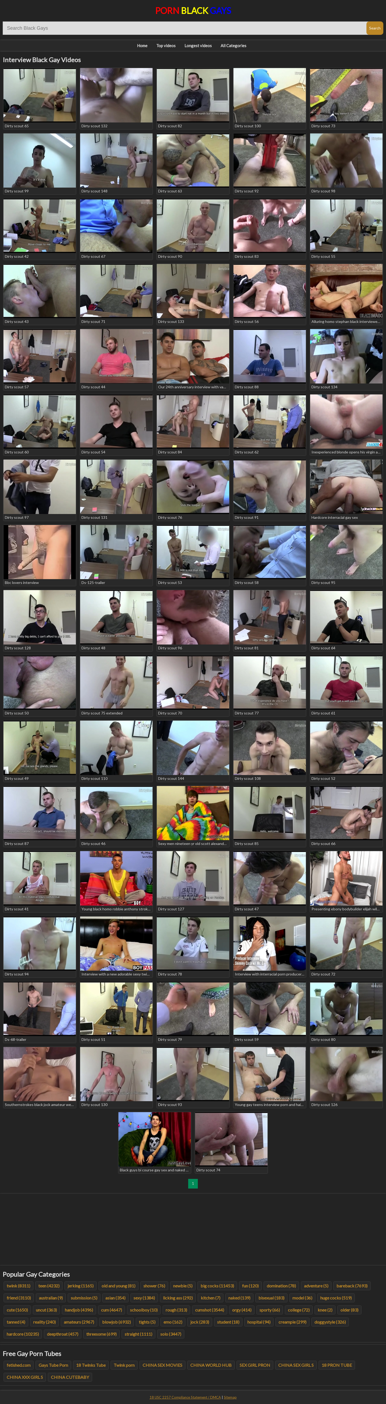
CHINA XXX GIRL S (25, 1377)
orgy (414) (241, 1309)
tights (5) (147, 1321)
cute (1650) (17, 1309)
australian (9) (51, 1297)
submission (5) (84, 1297)
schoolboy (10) (144, 1309)
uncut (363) (46, 1309)
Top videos (166, 45)
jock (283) (199, 1321)
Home (142, 45)
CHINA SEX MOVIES (162, 1365)
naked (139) (239, 1297)
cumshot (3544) (209, 1309)
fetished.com (19, 1365)
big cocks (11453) (217, 1285)
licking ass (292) (178, 1297)
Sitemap (230, 1397)
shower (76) (154, 1285)
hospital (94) (258, 1321)
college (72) (299, 1309)
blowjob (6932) (116, 1321)
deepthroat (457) (62, 1333)
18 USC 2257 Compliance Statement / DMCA (185, 1397)
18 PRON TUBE (337, 1365)
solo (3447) (170, 1333)
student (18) (228, 1321)
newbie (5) (182, 1285)
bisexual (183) (271, 1297)
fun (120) (250, 1285)
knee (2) (325, 1309)
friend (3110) (19, 1297)
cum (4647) (111, 1309)
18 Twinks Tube (91, 1365)
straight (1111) (138, 1333)
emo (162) (173, 1321)
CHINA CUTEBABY (70, 1377)
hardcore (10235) (23, 1333)
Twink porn (124, 1365)
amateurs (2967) (79, 1321)
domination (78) (281, 1285)
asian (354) (115, 1297)
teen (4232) (49, 1285)
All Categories (233, 45)
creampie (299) (292, 1321)
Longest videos (198, 45)
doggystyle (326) (330, 1321)
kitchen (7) (210, 1297)
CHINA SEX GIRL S (296, 1365)
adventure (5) (316, 1285)
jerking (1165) (81, 1285)
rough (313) (176, 1309)
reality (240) (44, 1321)
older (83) (349, 1309)
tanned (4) (16, 1321)
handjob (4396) (79, 1309)
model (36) (302, 1297)
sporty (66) (269, 1309)
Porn (193, 10)
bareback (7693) (352, 1285)
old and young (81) (118, 1285)
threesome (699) (101, 1333)
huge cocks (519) (336, 1297)
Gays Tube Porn (53, 1365)
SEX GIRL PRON (255, 1365)
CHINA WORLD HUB (211, 1365)
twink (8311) (18, 1285)
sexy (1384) (144, 1297)
